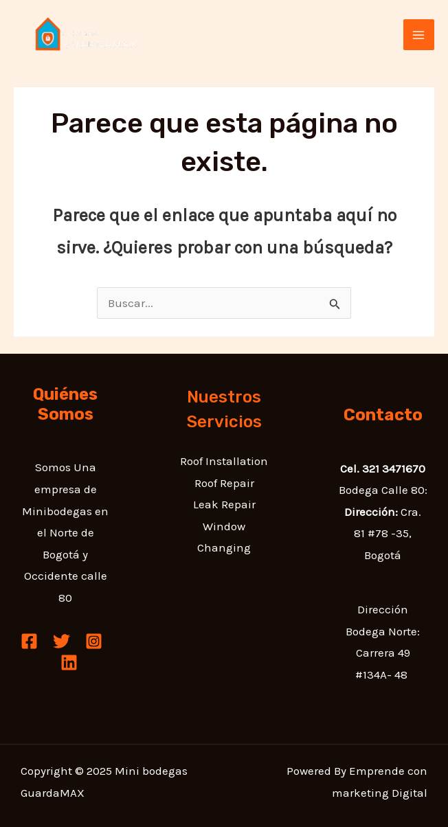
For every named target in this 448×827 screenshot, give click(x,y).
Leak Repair (224, 504)
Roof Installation (224, 461)
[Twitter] (61, 641)
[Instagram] (93, 641)
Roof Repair (224, 483)
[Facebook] (29, 641)
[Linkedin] (69, 662)
